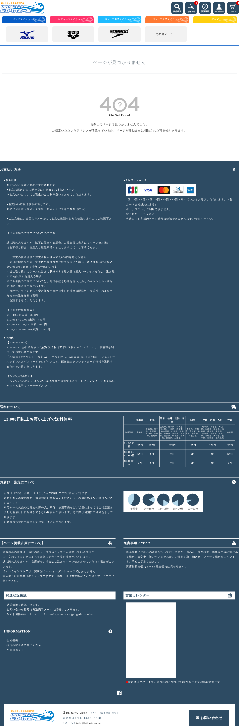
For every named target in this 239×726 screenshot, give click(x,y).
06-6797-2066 (75, 712)
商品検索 (177, 7)
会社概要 (12, 640)
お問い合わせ (209, 718)
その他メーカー (166, 34)
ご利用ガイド (15, 650)
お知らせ (192, 7)
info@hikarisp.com (89, 722)
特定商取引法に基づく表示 (24, 645)
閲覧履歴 (205, 7)
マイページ (219, 7)
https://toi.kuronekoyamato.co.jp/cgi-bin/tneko (61, 614)
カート (234, 7)
